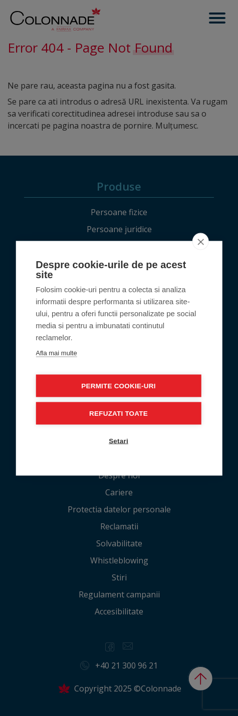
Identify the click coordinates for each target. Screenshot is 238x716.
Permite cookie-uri (118, 385)
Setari (118, 440)
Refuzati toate (118, 413)
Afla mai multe (56, 352)
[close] (200, 241)
